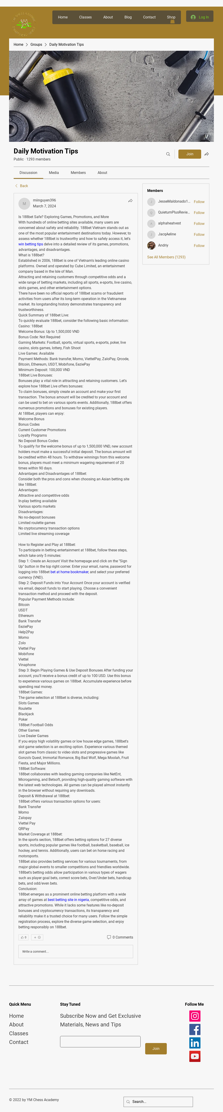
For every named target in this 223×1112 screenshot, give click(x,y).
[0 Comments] (119, 937)
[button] (172, 20)
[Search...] (157, 1102)
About (16, 1024)
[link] (28, 172)
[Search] (168, 154)
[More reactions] (37, 937)
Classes (18, 1033)
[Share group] (206, 154)
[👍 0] (23, 937)
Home (16, 1016)
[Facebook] (194, 1029)
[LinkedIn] (194, 1042)
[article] (76, 579)
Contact (18, 1042)
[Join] (156, 1048)
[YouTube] (194, 1056)
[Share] (130, 200)
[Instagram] (194, 1016)
